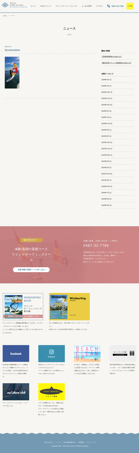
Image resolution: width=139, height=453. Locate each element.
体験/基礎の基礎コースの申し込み (31, 270)
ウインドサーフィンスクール (66, 6)
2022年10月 (105, 155)
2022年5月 (105, 161)
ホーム (33, 6)
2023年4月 (105, 130)
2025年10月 (105, 105)
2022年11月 (105, 148)
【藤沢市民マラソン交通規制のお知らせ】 (116, 63)
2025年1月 (105, 117)
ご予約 (130, 6)
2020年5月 (105, 199)
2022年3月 (105, 167)
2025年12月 (105, 92)
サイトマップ (91, 442)
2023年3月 (105, 136)
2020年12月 (105, 186)
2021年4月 (105, 180)
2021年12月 (105, 174)
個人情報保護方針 (69, 442)
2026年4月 (105, 79)
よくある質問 (87, 6)
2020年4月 (105, 205)
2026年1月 (105, 86)
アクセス (99, 6)
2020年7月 (105, 192)
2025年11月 (105, 98)
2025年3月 (105, 111)
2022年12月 (105, 142)
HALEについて (45, 6)
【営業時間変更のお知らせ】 (111, 56)
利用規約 (81, 442)
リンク (58, 442)
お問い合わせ (48, 442)
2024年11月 (105, 123)
